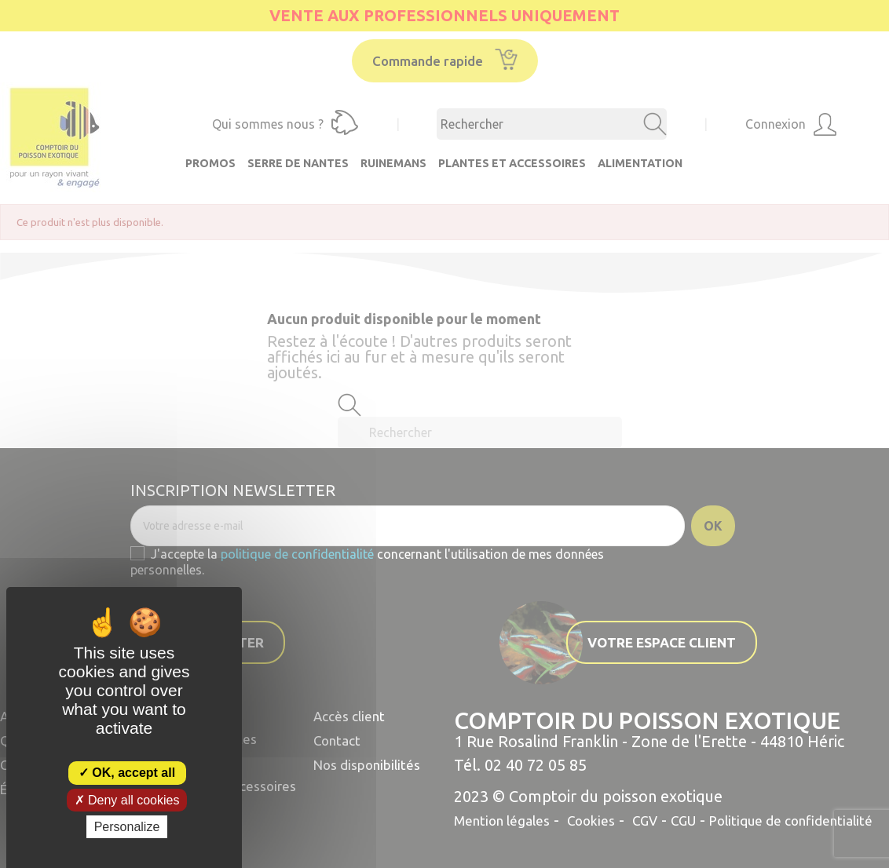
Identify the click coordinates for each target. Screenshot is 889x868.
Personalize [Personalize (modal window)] (127, 826)
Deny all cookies (127, 800)
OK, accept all (127, 772)
